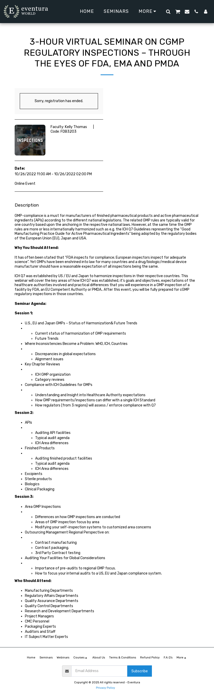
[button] (168, 11)
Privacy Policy (105, 688)
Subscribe (139, 671)
